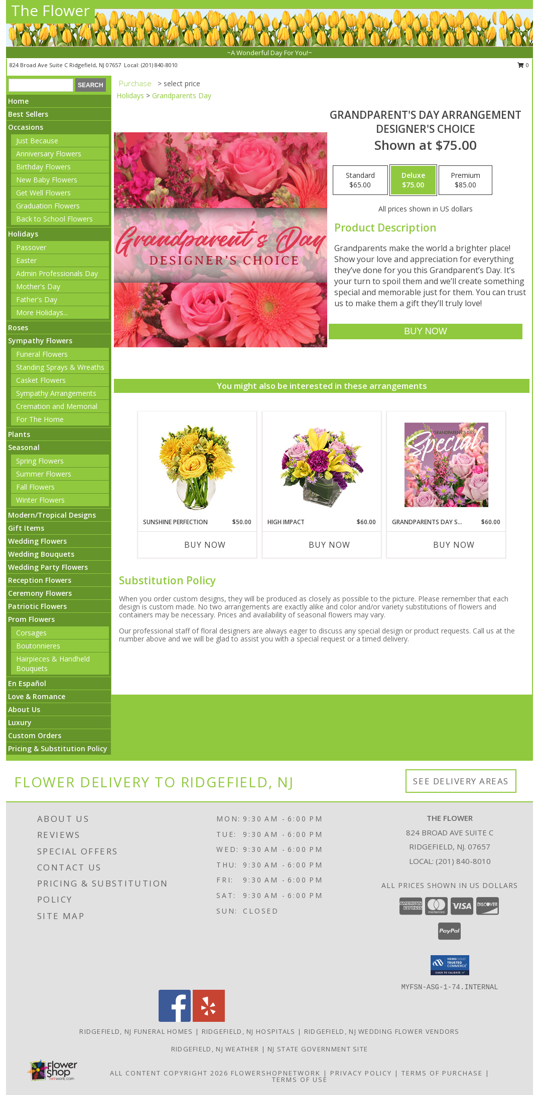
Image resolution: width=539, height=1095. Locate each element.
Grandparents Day (181, 95)
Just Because (37, 140)
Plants (19, 434)
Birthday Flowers (43, 166)
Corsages (31, 632)
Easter (26, 260)
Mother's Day (38, 286)
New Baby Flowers (46, 179)
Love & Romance (36, 696)
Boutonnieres (38, 645)
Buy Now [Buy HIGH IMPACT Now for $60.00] (329, 544)
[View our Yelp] (209, 1019)
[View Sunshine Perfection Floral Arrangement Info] (197, 465)
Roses (18, 327)
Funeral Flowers (42, 354)
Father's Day (36, 299)
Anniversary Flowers (48, 153)
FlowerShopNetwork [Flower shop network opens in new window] (276, 1072)
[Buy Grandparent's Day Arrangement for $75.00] (425, 331)
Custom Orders (34, 735)
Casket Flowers (41, 380)
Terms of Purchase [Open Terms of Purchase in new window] (442, 1072)
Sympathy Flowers (40, 340)
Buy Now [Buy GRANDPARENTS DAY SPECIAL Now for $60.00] (454, 544)
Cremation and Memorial (56, 406)
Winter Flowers (40, 500)
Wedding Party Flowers (48, 567)
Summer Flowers (43, 474)
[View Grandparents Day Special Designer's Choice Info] (446, 464)
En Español (27, 683)
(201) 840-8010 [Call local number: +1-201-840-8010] (159, 65)
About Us (24, 709)
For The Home (40, 419)
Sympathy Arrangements (56, 393)
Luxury (20, 722)
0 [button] (523, 65)
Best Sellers (28, 114)
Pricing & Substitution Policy (57, 748)
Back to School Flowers (54, 219)
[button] (450, 965)
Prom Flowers (31, 619)
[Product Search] (41, 85)
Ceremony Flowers (40, 593)
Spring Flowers (40, 461)
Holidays (23, 234)
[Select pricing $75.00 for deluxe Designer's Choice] (413, 180)
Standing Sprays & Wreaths (60, 367)
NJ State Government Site (317, 1048)
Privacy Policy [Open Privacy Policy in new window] (361, 1072)
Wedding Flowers (37, 541)
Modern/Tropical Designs (52, 515)
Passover (31, 247)
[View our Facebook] (175, 1019)
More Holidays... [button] (42, 312)
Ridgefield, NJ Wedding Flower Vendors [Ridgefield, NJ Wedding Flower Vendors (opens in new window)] (382, 1031)
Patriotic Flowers (37, 606)
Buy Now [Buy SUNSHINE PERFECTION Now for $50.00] (205, 544)
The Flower (50, 10)
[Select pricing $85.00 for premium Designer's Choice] (465, 180)
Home (18, 101)
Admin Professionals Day (57, 273)
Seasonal (24, 447)
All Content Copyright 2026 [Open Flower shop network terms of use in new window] (169, 1072)
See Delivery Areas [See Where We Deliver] (461, 781)
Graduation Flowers (48, 205)
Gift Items (26, 528)
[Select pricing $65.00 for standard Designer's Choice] (360, 180)
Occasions (25, 127)
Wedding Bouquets (41, 554)
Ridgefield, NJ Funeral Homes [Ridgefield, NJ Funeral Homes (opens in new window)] (136, 1031)
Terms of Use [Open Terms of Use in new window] (300, 1079)
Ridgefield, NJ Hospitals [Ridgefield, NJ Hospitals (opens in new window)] (249, 1031)
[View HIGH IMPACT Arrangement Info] (322, 465)
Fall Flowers (35, 487)
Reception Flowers (39, 580)
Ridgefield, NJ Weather (215, 1048)
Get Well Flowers (43, 192)
